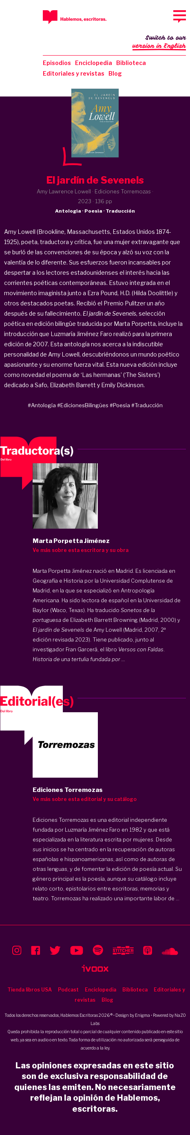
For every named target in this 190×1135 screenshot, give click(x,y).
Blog (115, 73)
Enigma (142, 1015)
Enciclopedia (93, 62)
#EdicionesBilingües (82, 405)
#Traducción (147, 405)
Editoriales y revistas (73, 73)
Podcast (68, 990)
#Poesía (120, 405)
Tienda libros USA (29, 990)
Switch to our (159, 42)
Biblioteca (131, 62)
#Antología (42, 405)
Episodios (57, 62)
